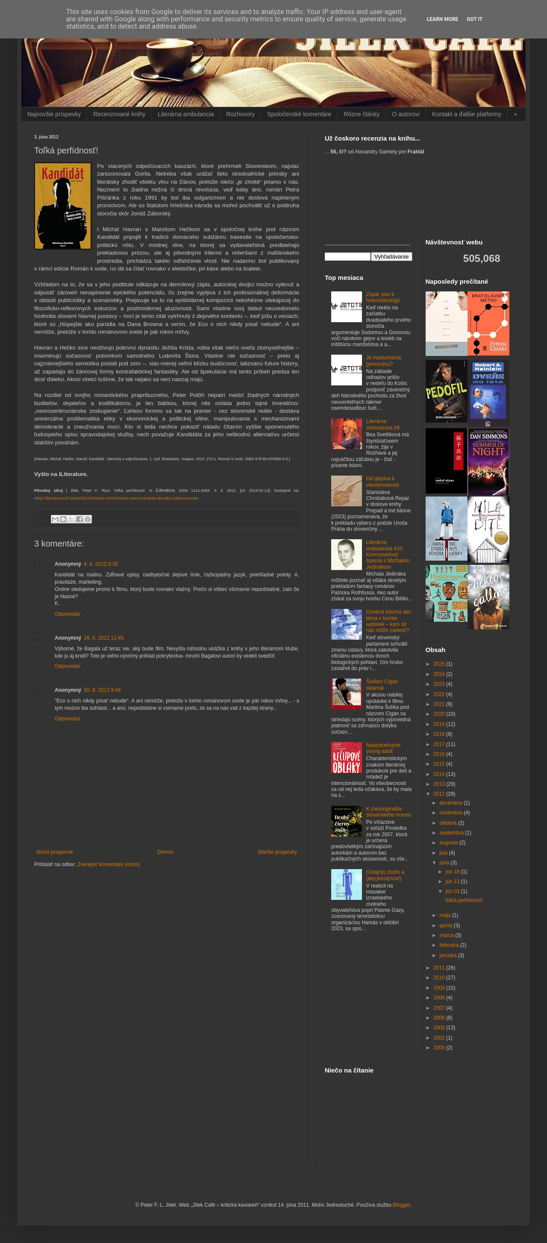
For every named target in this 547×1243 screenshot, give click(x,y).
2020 (439, 714)
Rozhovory (240, 114)
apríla (446, 926)
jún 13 (453, 881)
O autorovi (406, 114)
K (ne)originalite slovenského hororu (388, 812)
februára (449, 945)
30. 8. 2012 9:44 (102, 690)
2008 (439, 998)
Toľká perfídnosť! (463, 900)
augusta (449, 843)
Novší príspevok (54, 852)
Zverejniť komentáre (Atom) (108, 864)
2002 (439, 1038)
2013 (439, 784)
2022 (439, 694)
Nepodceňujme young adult (383, 748)
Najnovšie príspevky (54, 114)
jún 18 (453, 872)
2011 (439, 968)
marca (447, 935)
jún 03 (453, 891)
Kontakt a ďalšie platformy (466, 114)
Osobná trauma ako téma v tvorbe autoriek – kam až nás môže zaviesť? (388, 621)
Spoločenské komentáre (299, 114)
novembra (451, 813)
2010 (439, 978)
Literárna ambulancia (186, 114)
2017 (439, 744)
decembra (451, 803)
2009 (439, 988)
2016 (439, 754)
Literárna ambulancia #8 (383, 424)
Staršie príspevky (277, 852)
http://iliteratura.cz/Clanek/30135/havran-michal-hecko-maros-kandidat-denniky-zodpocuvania (116, 498)
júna (444, 863)
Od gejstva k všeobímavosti (382, 482)
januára (448, 955)
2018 (439, 734)
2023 (439, 684)
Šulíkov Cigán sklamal (382, 685)
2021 (439, 704)
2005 (439, 1028)
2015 (439, 764)
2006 (439, 1018)
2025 (439, 664)
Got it (474, 19)
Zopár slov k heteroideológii (383, 297)
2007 (439, 1008)
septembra (452, 833)
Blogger (401, 1205)
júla (444, 853)
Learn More (443, 19)
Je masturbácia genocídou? (383, 361)
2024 (439, 674)
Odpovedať (67, 614)
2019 (439, 724)
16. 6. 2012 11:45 (104, 638)
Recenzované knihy (119, 114)
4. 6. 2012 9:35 (101, 564)
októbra (448, 823)
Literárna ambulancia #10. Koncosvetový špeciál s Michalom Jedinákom (387, 554)
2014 (439, 774)
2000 (439, 1048)
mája (445, 915)
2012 (439, 794)
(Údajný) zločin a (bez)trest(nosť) (385, 875)
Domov (165, 852)
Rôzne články (361, 114)
